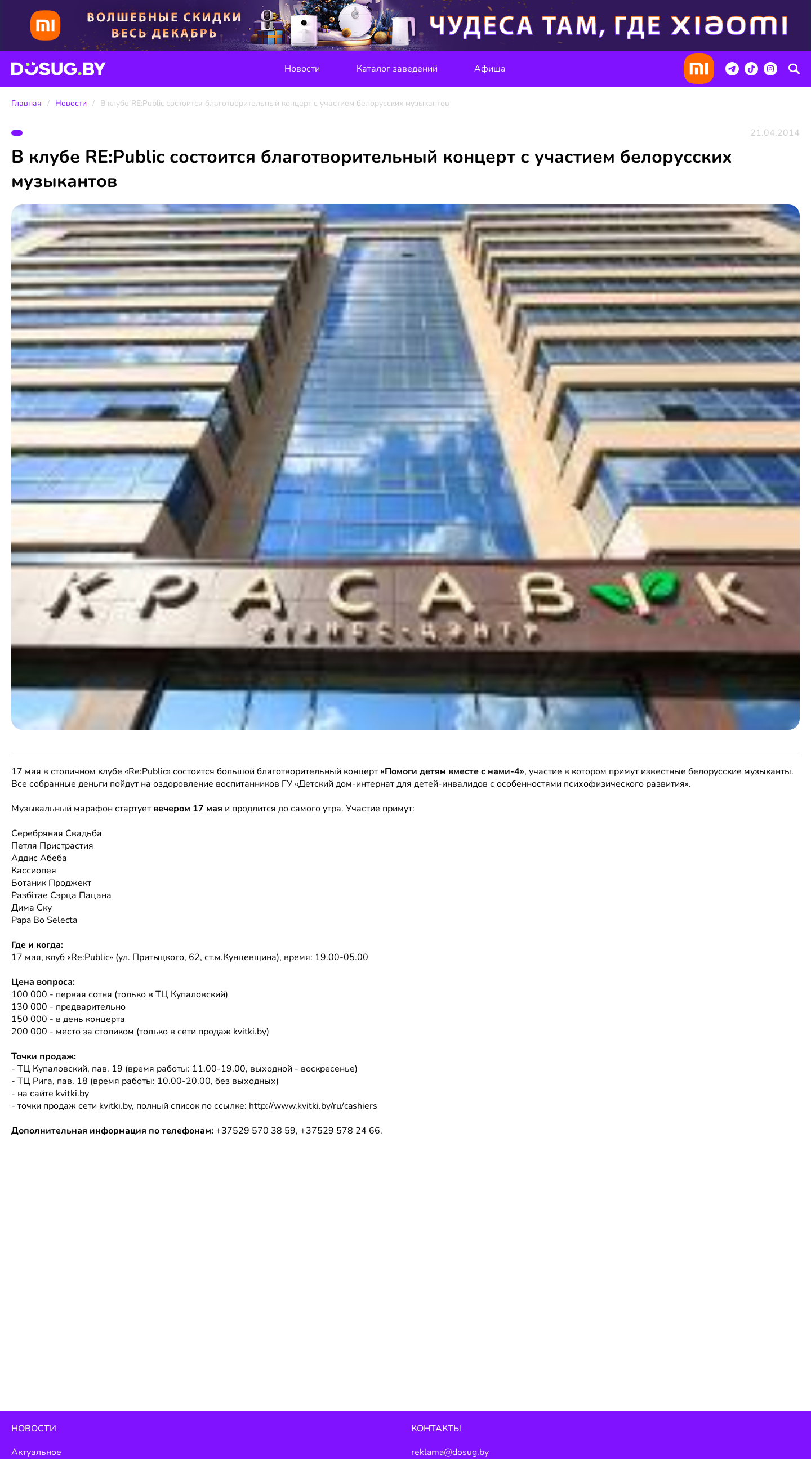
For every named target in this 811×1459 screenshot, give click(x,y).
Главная (26, 103)
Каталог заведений (397, 69)
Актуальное (36, 1452)
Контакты (436, 1428)
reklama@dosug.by (450, 1452)
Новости (302, 69)
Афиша (490, 69)
